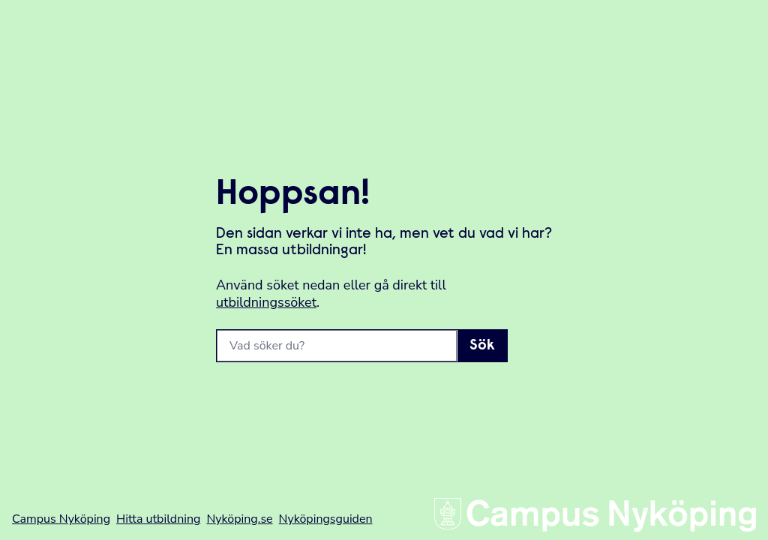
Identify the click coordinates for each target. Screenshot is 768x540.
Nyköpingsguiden (326, 519)
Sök (482, 345)
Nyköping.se (239, 519)
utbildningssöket (266, 302)
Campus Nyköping (61, 519)
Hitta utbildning (158, 519)
